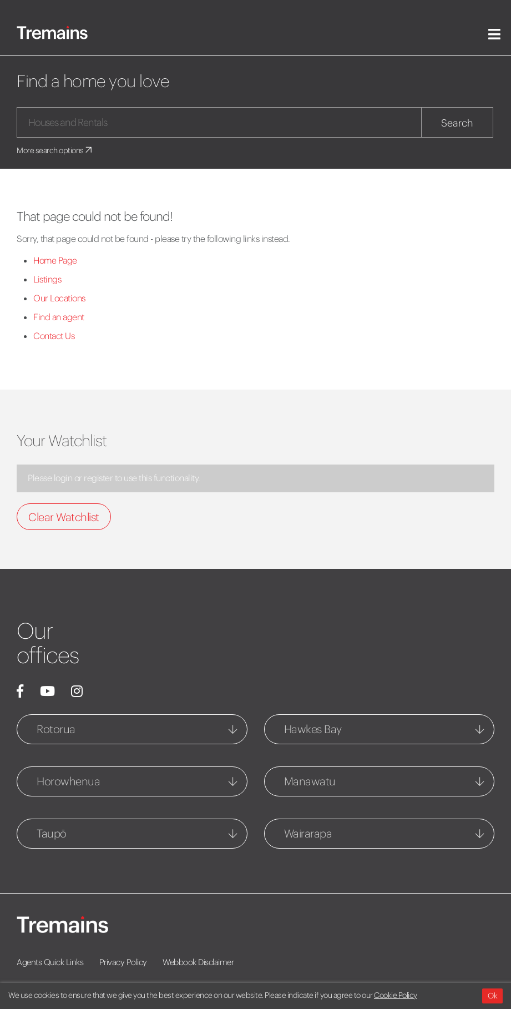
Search (457, 123)
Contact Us (53, 335)
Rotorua (56, 729)
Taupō (52, 833)
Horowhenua (68, 781)
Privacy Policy (123, 962)
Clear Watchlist (63, 517)
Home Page (55, 260)
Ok (492, 996)
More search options (55, 150)
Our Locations (59, 298)
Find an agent (58, 316)
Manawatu (310, 781)
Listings (47, 279)
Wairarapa (308, 833)
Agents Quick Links (50, 962)
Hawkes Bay (313, 729)
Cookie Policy (395, 995)
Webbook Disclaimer (198, 962)
